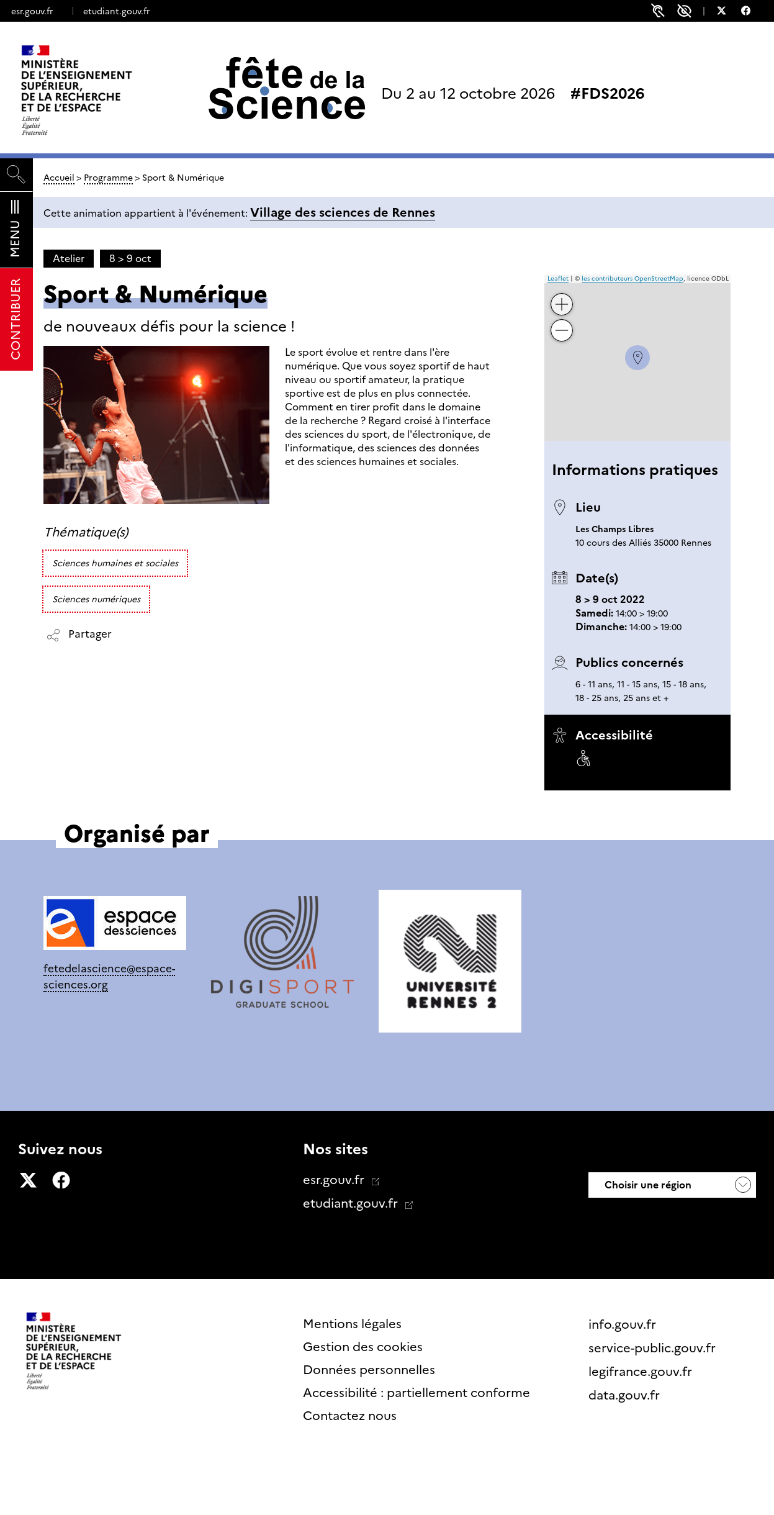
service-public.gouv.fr (653, 1348)
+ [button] (562, 295)
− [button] (562, 321)
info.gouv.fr (623, 1324)
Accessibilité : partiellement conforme (416, 1392)
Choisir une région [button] (646, 1185)
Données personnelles (369, 1369)
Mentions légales (352, 1323)
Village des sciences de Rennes (342, 212)
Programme (108, 177)
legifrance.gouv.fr (641, 1371)
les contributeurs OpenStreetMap (632, 278)
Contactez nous (350, 1415)
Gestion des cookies (363, 1346)
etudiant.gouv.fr (116, 11)
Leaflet (558, 278)
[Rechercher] (16, 174)
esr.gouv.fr (32, 11)
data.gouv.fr (625, 1395)
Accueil (58, 177)
